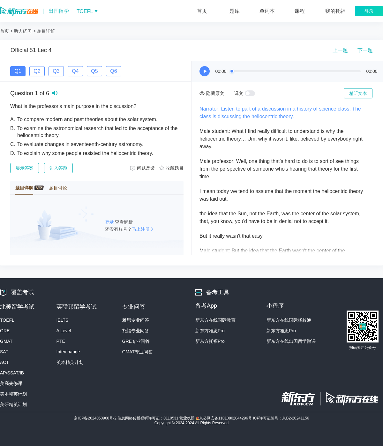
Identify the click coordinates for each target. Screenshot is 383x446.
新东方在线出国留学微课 (291, 341)
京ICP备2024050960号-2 (95, 418)
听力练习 (23, 31)
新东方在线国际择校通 (289, 320)
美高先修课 (11, 383)
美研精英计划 (13, 404)
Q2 (37, 71)
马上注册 (141, 229)
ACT (4, 362)
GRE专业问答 (136, 341)
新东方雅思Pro (210, 330)
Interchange (68, 351)
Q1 (17, 71)
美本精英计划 (13, 393)
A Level (63, 330)
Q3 (56, 71)
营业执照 (187, 418)
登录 (110, 222)
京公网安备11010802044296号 (224, 418)
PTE (60, 341)
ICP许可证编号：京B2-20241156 (281, 418)
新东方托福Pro (210, 341)
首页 (4, 31)
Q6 (113, 71)
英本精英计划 (69, 362)
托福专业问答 (135, 330)
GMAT (6, 341)
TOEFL (7, 320)
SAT (4, 351)
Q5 (94, 71)
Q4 (75, 71)
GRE (5, 330)
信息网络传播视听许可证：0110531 (148, 418)
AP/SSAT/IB (12, 372)
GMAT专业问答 (137, 351)
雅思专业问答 (135, 320)
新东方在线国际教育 (215, 320)
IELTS (62, 320)
